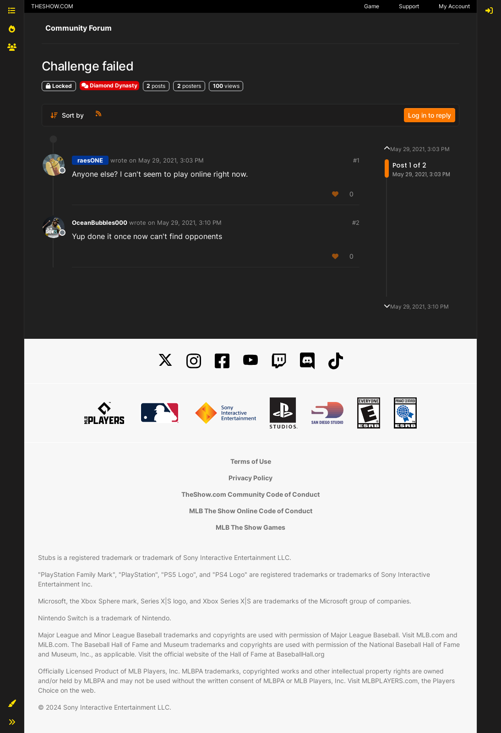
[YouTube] (250, 361)
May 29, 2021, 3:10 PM (189, 222)
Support (409, 6)
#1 (356, 160)
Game (371, 6)
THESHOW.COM (52, 6)
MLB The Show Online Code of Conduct (250, 511)
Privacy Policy (250, 478)
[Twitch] (279, 361)
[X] (165, 361)
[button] (12, 703)
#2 (355, 222)
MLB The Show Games (250, 527)
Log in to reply (429, 115)
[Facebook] (222, 361)
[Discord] (307, 361)
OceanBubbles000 (99, 222)
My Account (454, 6)
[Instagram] (193, 361)
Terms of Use (250, 461)
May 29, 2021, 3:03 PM (171, 160)
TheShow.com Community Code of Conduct (250, 494)
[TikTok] (335, 361)
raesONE (90, 160)
